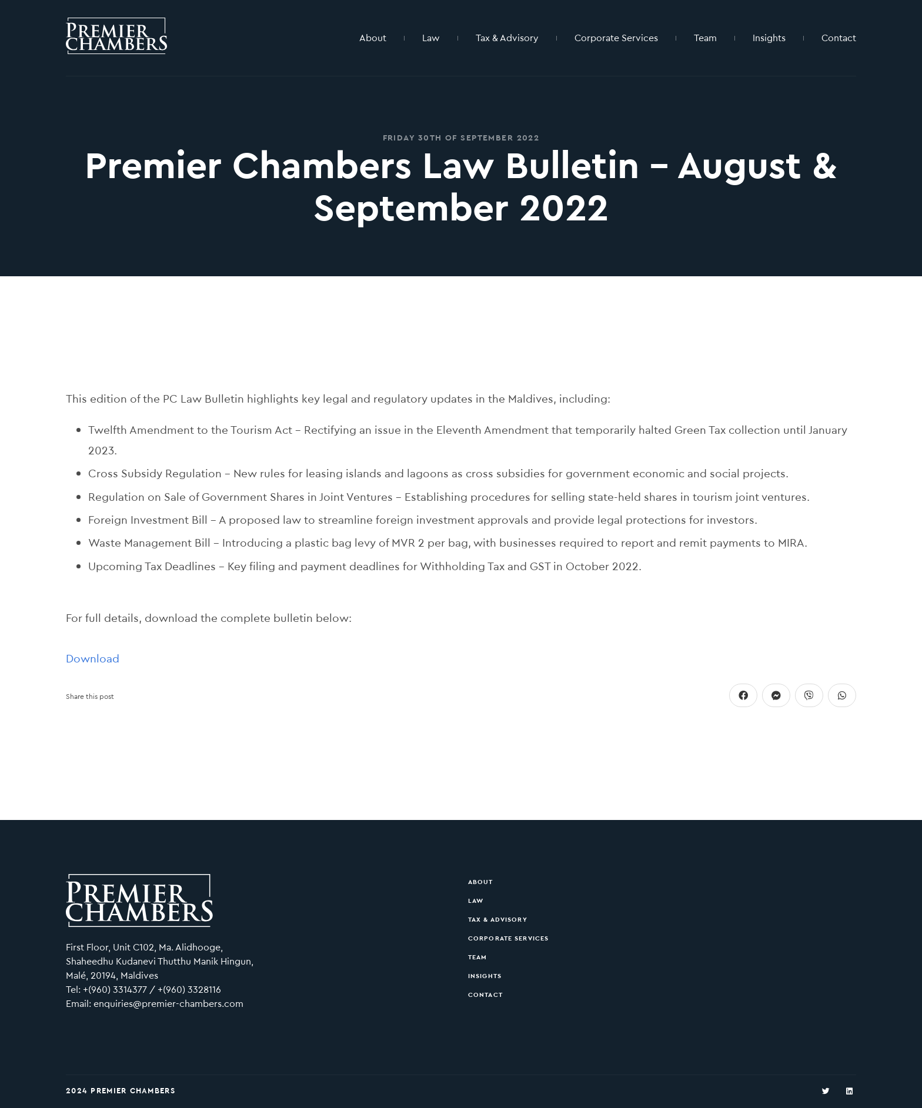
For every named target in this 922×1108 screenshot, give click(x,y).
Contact (838, 38)
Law (431, 38)
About (372, 38)
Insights (769, 38)
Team (705, 38)
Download (92, 659)
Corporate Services (616, 38)
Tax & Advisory (507, 38)
